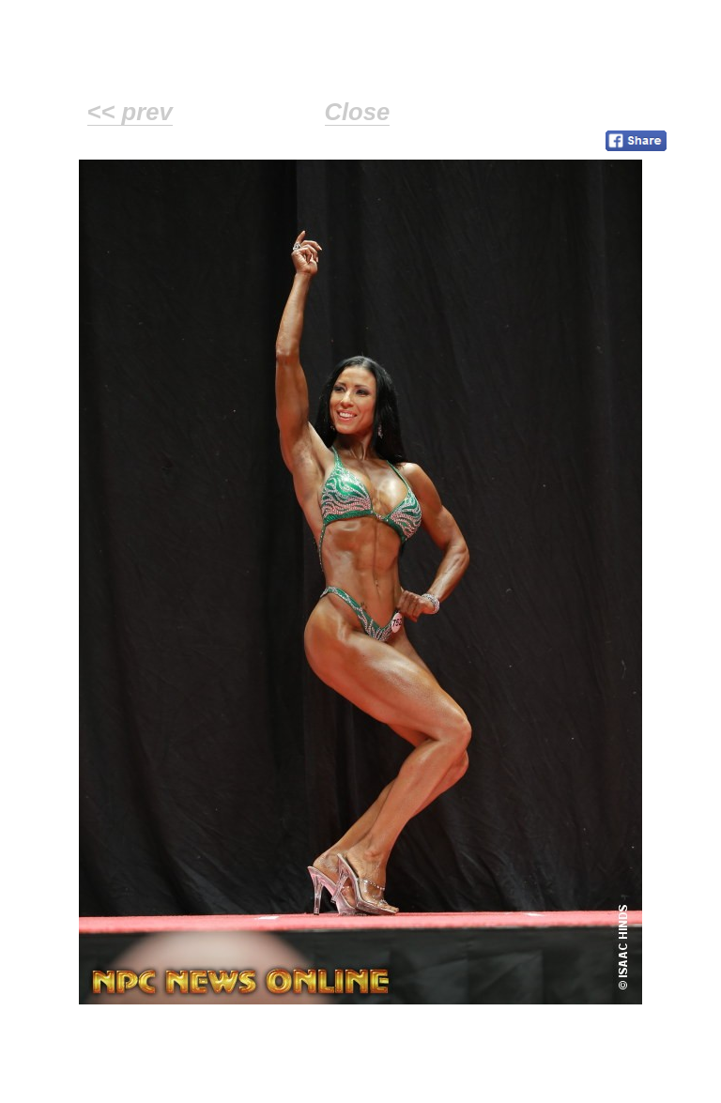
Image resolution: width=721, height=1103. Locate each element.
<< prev (130, 112)
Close (358, 112)
